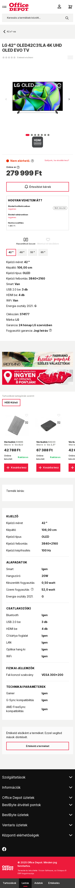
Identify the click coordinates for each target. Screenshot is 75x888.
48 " (22, 252)
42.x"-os (11, 31)
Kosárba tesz (16, 467)
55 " (32, 252)
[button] (69, 99)
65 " (43, 252)
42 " (11, 252)
